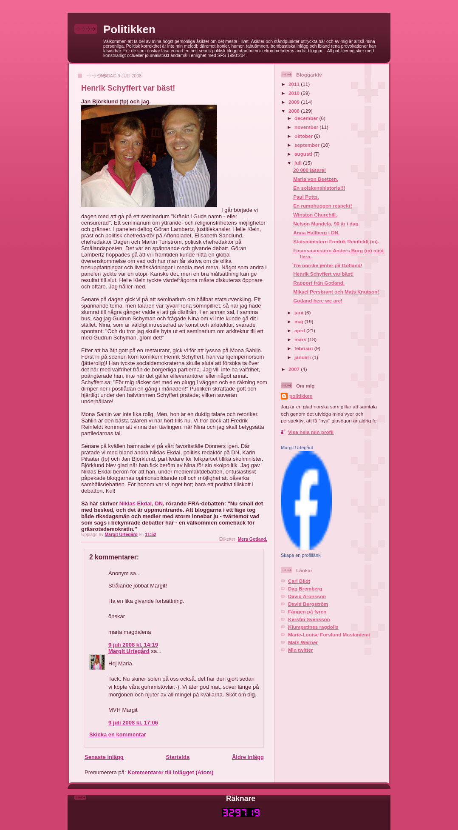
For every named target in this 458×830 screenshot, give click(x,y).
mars (301, 339)
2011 (294, 84)
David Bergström (308, 604)
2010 (294, 93)
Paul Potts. (306, 197)
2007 (294, 369)
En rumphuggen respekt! (322, 205)
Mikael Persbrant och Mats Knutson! (336, 291)
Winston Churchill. (315, 214)
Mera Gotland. (252, 539)
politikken (301, 396)
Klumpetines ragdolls (313, 627)
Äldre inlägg (248, 757)
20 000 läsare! (309, 170)
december (306, 118)
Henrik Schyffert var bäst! (323, 274)
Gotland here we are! (317, 300)
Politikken (129, 29)
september (307, 145)
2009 (294, 102)
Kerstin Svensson (309, 619)
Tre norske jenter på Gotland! (327, 265)
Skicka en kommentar (117, 734)
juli (298, 162)
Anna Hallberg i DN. (316, 232)
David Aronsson (307, 596)
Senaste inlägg (104, 757)
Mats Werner (303, 642)
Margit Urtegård (129, 651)
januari (303, 357)
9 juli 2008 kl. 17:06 (133, 722)
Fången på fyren (307, 611)
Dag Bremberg (305, 588)
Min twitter (300, 650)
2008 (294, 111)
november (306, 127)
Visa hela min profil (311, 432)
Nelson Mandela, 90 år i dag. (326, 223)
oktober (304, 136)
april (300, 330)
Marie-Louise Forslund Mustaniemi (329, 634)
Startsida (177, 757)
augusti (304, 154)
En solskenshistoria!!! (319, 188)
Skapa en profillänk (301, 555)
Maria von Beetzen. (315, 179)
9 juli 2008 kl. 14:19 (133, 645)
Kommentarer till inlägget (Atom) (170, 772)
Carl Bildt (299, 581)
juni (299, 312)
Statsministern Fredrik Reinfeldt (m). (336, 241)
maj (299, 321)
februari (304, 348)
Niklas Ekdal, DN (141, 503)
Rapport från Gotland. (319, 282)
